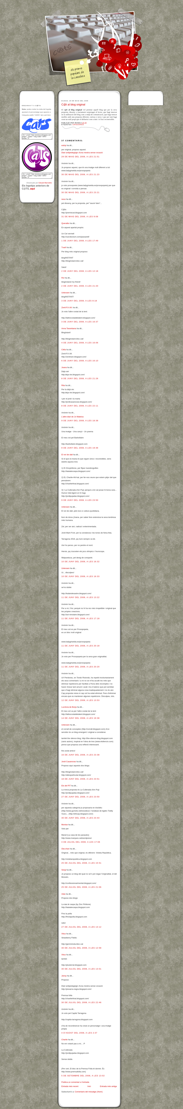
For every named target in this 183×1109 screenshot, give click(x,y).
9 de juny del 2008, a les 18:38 (79, 420)
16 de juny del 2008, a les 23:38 (80, 755)
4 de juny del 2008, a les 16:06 (79, 343)
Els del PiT (66, 786)
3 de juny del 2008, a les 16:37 (79, 322)
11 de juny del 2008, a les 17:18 (80, 618)
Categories (78, 124)
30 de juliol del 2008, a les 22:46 (81, 1002)
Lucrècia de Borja (69, 707)
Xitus (63, 934)
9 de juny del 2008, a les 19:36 (79, 448)
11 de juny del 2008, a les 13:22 (80, 597)
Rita (63, 385)
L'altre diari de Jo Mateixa (72, 417)
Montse (64, 824)
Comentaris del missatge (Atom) (89, 1092)
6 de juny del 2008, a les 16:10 (79, 361)
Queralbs (65, 223)
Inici (89, 1086)
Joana (64, 367)
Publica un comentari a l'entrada (75, 1082)
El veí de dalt (67, 454)
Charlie (64, 1039)
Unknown (65, 293)
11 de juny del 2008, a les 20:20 (80, 667)
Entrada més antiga (108, 1086)
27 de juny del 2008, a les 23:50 (80, 797)
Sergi (63, 870)
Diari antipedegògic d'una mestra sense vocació (82, 152)
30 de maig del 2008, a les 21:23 (80, 174)
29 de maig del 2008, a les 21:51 (80, 156)
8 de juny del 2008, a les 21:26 (79, 378)
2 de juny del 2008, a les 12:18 (79, 271)
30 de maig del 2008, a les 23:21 (80, 192)
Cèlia (63, 349)
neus (63, 199)
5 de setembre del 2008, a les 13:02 (83, 1076)
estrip (63, 145)
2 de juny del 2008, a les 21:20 (79, 286)
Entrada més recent (69, 1086)
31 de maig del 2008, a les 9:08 (79, 216)
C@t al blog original (73, 104)
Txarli (63, 247)
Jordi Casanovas (68, 761)
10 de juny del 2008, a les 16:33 (80, 576)
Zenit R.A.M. (66, 307)
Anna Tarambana (68, 328)
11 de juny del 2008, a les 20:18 (80, 646)
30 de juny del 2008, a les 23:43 (80, 818)
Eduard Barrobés (45, 183)
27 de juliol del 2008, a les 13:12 (81, 927)
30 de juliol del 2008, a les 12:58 (81, 948)
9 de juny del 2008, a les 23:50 (79, 500)
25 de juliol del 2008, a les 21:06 (81, 887)
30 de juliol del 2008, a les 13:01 (81, 969)
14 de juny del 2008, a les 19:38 (80, 718)
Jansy (63, 976)
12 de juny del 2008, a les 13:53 (80, 700)
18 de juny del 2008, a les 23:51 (80, 779)
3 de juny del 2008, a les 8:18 (79, 301)
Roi (62, 278)
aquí (32, 188)
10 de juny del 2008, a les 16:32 (80, 561)
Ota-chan (65, 849)
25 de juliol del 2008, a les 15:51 (81, 863)
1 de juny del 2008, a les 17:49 (79, 241)
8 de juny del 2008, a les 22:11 (79, 406)
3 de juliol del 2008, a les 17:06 (80, 842)
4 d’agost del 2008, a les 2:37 (79, 1033)
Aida (63, 894)
